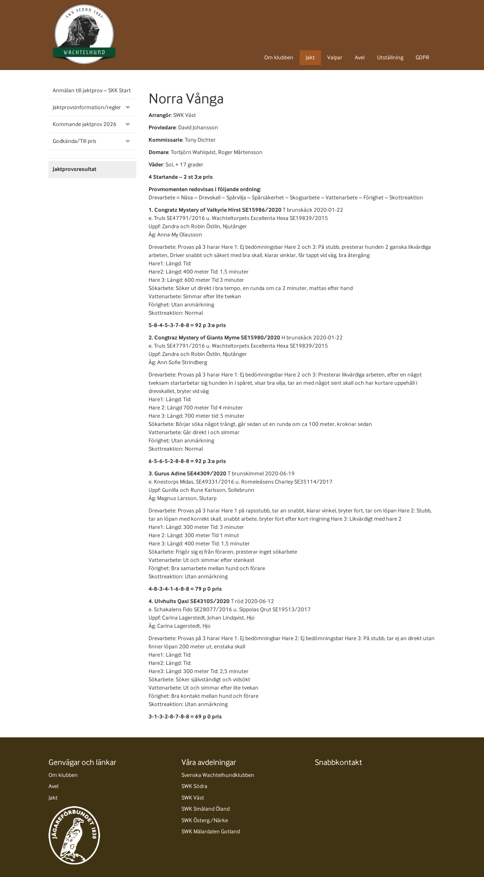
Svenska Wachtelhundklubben (218, 775)
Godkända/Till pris (74, 141)
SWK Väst (193, 798)
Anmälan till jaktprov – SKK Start (92, 90)
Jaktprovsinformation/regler (87, 107)
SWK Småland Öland (206, 809)
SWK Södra (194, 786)
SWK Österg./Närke (205, 820)
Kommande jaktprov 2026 (84, 124)
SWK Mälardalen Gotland (211, 831)
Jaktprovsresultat (74, 169)
